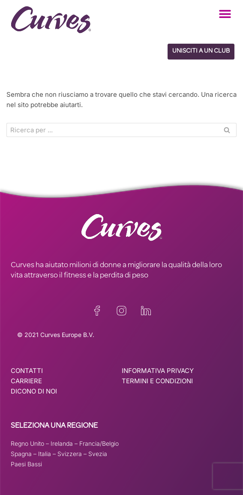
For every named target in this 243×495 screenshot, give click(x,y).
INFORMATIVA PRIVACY (158, 371)
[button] (224, 14)
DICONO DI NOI (34, 391)
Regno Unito (27, 443)
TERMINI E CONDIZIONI (157, 381)
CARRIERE (26, 381)
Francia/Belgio (99, 443)
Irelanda (62, 443)
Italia (44, 453)
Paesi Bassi (26, 464)
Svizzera (69, 453)
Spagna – (24, 453)
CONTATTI (27, 371)
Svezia (97, 453)
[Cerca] (111, 130)
